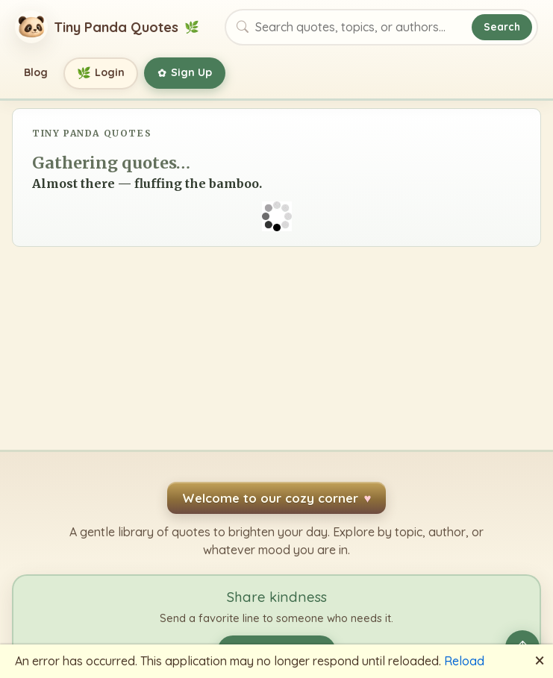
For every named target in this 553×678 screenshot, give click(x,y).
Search (502, 26)
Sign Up (184, 73)
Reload (464, 660)
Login (101, 73)
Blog (36, 72)
